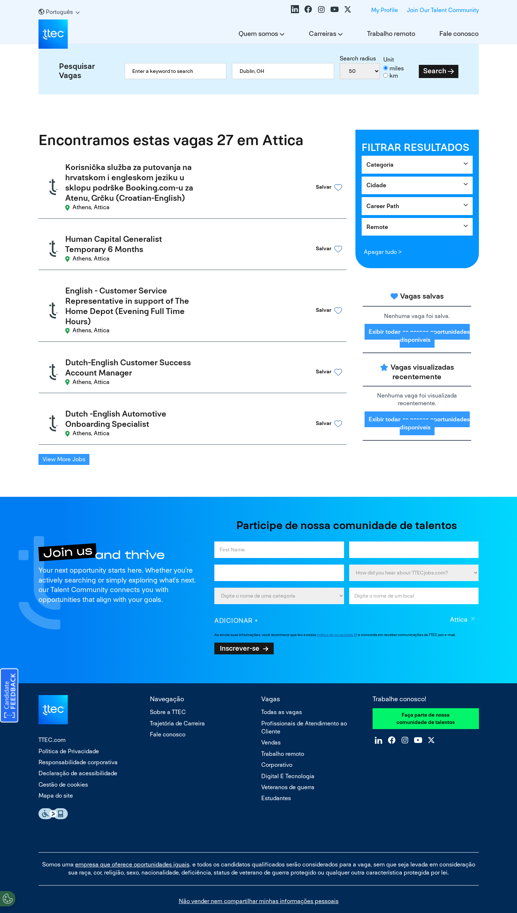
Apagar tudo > (383, 252)
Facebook (308, 9)
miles (396, 68)
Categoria (380, 165)
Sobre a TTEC (168, 686)
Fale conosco (459, 33)
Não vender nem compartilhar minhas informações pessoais (259, 875)
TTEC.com (52, 714)
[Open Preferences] (7, 898)
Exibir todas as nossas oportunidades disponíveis (419, 335)
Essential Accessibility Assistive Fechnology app (53, 788)
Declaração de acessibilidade (77, 747)
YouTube (334, 9)
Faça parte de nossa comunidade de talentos (425, 693)
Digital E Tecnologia (287, 750)
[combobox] (283, 71)
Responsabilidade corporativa (78, 736)
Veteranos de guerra (287, 761)
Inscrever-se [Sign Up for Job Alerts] (239, 622)
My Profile (384, 10)
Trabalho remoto (391, 33)
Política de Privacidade (68, 725)
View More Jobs (64, 422)
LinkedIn (295, 9)
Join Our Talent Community (443, 10)
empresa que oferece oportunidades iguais (132, 839)
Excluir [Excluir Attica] (473, 594)
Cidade (376, 185)
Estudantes (276, 772)
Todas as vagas (281, 686)
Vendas (271, 717)
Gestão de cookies (63, 759)
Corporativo (276, 739)
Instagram (321, 9)
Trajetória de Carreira (177, 698)
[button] (318, 182)
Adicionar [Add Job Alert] (233, 595)
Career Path (382, 206)
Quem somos (258, 33)
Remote (377, 227)
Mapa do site (55, 770)
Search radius (358, 58)
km (393, 76)
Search (434, 70)
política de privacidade (335, 609)
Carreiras (322, 33)
